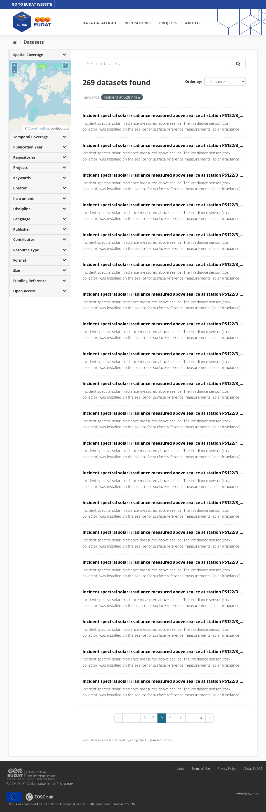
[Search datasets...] (157, 63)
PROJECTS (168, 22)
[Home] (15, 42)
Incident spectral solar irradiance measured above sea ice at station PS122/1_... (163, 443)
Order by (193, 81)
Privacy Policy (227, 768)
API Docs (163, 740)
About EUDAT (252, 768)
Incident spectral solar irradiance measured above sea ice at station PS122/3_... (163, 115)
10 (180, 717)
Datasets (34, 42)
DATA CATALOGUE (99, 22)
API (146, 740)
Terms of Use (200, 768)
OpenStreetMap (39, 128)
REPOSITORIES (138, 22)
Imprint (179, 768)
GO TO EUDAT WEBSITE (32, 4)
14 (200, 717)
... (135, 717)
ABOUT (193, 22)
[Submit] (239, 63)
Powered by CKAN (247, 794)
